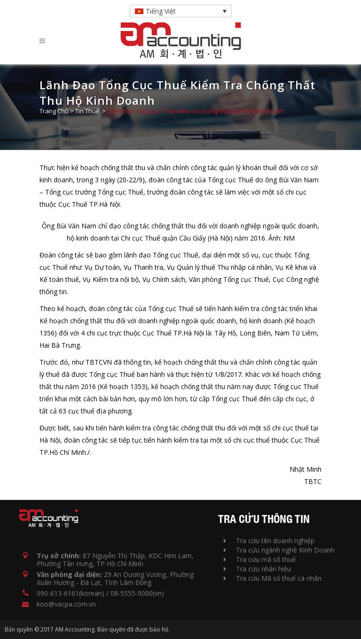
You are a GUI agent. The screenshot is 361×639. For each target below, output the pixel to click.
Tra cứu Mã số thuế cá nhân (273, 578)
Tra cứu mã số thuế (260, 559)
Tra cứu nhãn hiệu (257, 568)
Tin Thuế (87, 111)
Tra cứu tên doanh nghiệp (269, 540)
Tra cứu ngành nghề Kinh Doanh (279, 549)
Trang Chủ (54, 111)
